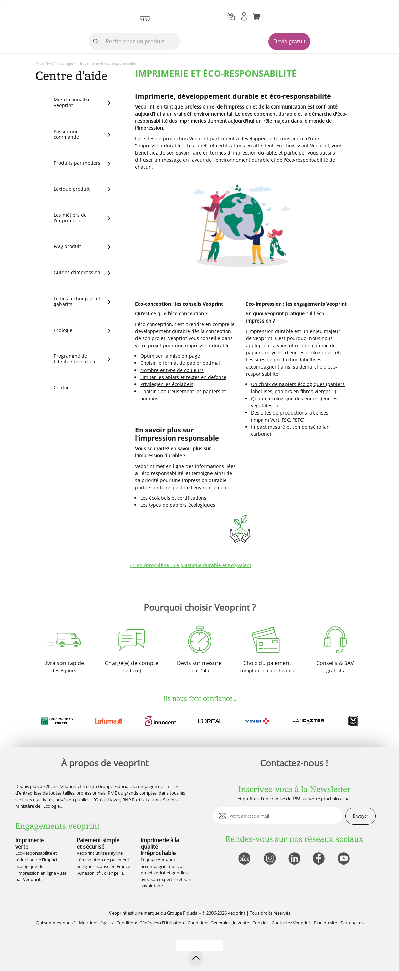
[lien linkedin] (294, 859)
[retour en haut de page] (195, 958)
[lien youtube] (344, 859)
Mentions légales (96, 923)
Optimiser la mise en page (170, 356)
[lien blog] (244, 859)
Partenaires (352, 923)
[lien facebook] (319, 859)
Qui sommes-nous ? (56, 923)
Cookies (260, 923)
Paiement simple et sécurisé (98, 843)
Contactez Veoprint (291, 923)
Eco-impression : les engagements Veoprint (296, 304)
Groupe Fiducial (182, 913)
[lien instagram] (269, 859)
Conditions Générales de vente (218, 923)
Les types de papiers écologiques (177, 505)
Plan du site (325, 923)
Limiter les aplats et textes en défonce (183, 377)
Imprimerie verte (29, 843)
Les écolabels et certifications (173, 498)
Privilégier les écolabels (166, 384)
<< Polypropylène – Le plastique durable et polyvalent (190, 565)
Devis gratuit (289, 41)
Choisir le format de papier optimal (180, 363)
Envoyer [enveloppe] (360, 816)
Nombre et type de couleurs (172, 370)
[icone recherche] (96, 41)
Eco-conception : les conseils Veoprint (179, 304)
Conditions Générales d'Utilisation (150, 923)
